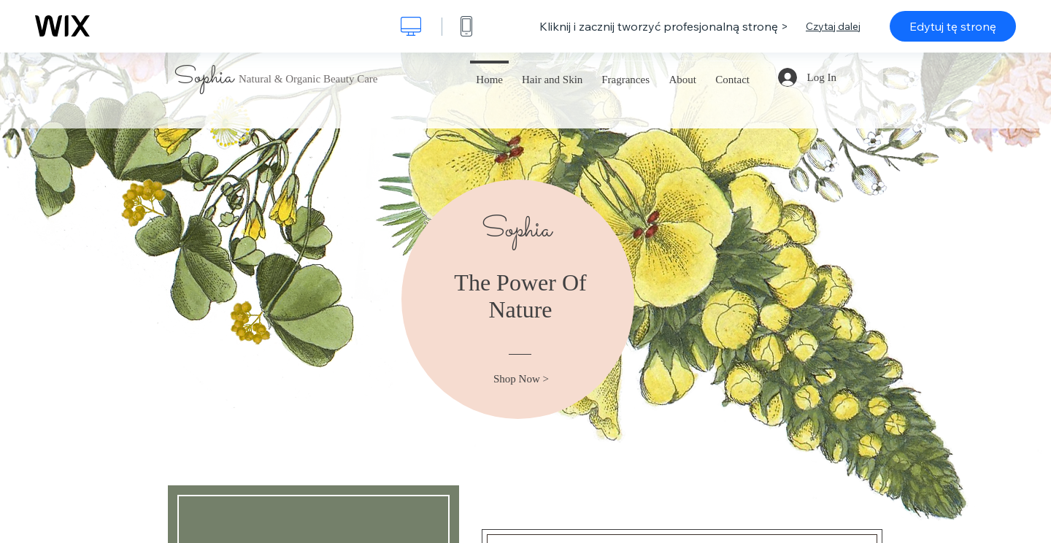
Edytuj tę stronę (952, 26)
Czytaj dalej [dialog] (833, 26)
